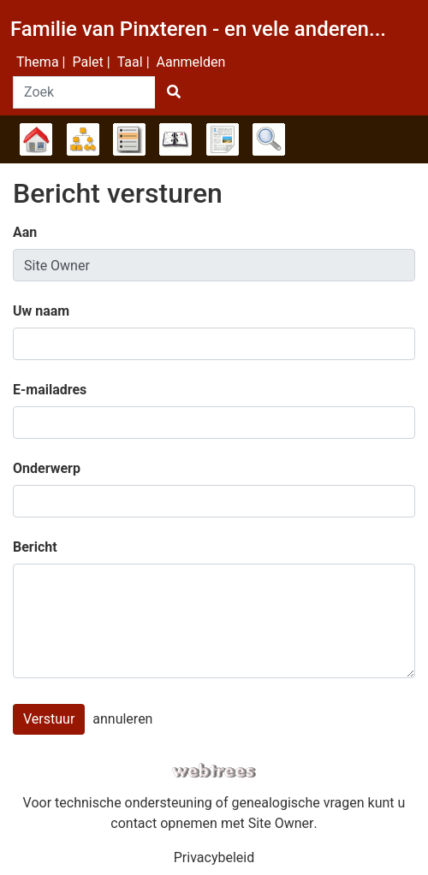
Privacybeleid (214, 857)
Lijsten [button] (129, 139)
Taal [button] (130, 62)
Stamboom (36, 139)
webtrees (214, 771)
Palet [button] (87, 62)
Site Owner (281, 823)
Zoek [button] (269, 139)
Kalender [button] (175, 139)
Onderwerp (46, 468)
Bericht (35, 547)
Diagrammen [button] (83, 139)
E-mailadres (49, 389)
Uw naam (41, 311)
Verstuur (48, 719)
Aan (25, 232)
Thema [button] (37, 62)
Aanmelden (191, 62)
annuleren (122, 719)
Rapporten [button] (222, 139)
